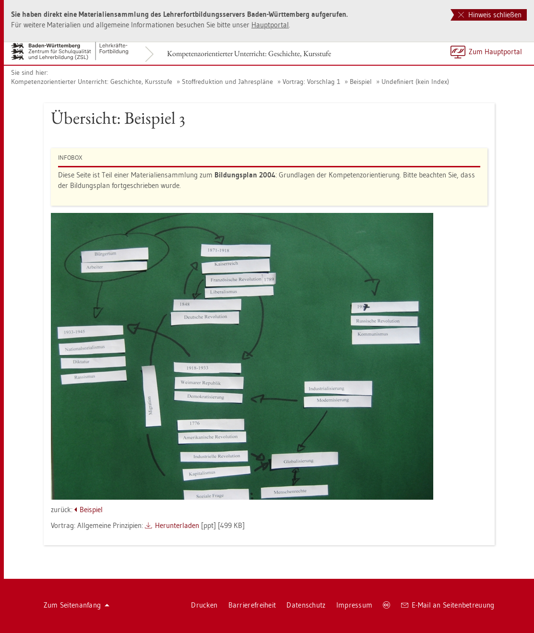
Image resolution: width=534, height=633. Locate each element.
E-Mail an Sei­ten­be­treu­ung (448, 605)
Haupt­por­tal (270, 24)
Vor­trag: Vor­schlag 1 (311, 81)
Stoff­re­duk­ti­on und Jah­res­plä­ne (227, 81)
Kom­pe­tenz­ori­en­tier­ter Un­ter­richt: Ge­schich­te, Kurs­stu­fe (249, 53)
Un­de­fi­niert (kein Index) (415, 81)
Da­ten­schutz (305, 605)
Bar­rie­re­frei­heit (252, 605)
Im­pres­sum (354, 605)
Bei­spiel (361, 81)
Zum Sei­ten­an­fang (77, 605)
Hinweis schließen (490, 14)
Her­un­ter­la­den (177, 525)
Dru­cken (204, 605)
